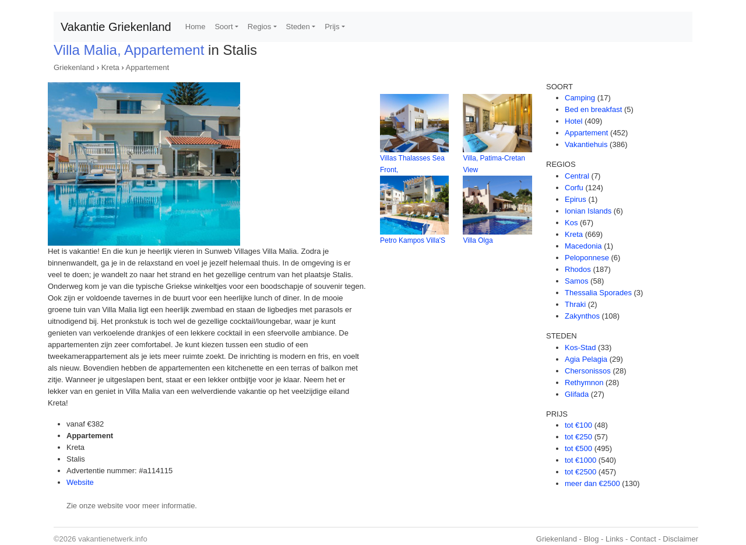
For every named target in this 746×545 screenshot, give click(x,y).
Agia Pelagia (586, 359)
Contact (643, 538)
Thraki (575, 304)
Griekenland (74, 67)
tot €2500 (580, 471)
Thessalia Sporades (598, 292)
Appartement (147, 67)
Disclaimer (680, 538)
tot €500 (578, 448)
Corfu (574, 187)
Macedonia (583, 246)
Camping (580, 97)
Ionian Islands (588, 211)
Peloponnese (587, 257)
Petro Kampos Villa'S (412, 240)
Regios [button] (259, 26)
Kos (571, 222)
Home (195, 26)
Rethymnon (584, 382)
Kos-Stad (580, 347)
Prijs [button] (332, 26)
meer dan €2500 (592, 483)
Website (80, 482)
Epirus (575, 199)
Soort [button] (223, 26)
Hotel (573, 121)
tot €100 (578, 425)
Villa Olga (477, 240)
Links (614, 538)
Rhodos (578, 269)
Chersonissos (588, 370)
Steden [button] (298, 26)
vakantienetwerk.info (112, 538)
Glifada (577, 394)
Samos (576, 281)
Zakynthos (582, 316)
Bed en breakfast (593, 109)
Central (577, 176)
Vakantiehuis (586, 144)
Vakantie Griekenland (116, 26)
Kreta (110, 67)
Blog (591, 538)
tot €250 (578, 436)
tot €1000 (580, 460)
